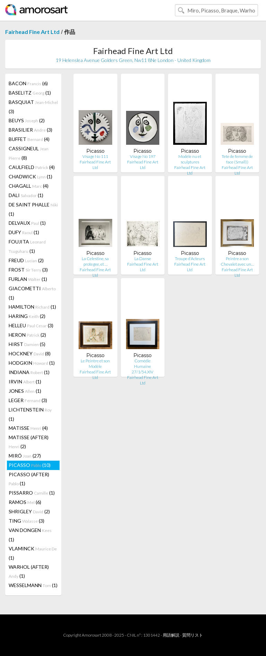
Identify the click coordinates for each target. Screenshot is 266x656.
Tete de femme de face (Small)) (237, 159)
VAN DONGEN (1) (30, 534)
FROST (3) (28, 270)
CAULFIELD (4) (32, 167)
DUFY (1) (24, 232)
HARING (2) (27, 316)
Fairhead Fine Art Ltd (32, 31)
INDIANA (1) (29, 372)
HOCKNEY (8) (30, 353)
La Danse (142, 258)
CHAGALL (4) (28, 186)
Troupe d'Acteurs (190, 258)
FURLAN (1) (28, 279)
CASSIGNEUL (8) (28, 153)
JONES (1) (25, 391)
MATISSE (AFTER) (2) (28, 441)
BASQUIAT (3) (33, 106)
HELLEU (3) (31, 325)
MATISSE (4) (28, 428)
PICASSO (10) (30, 465)
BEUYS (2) (27, 120)
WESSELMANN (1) (33, 585)
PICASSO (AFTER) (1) (29, 478)
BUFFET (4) (29, 139)
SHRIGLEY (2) (29, 511)
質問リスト (192, 635)
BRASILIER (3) (30, 130)
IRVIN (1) (25, 381)
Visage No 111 (95, 156)
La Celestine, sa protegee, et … (95, 261)
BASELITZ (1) (30, 93)
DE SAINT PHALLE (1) (33, 209)
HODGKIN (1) (32, 363)
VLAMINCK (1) (33, 553)
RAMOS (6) (25, 502)
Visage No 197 (143, 156)
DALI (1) (26, 195)
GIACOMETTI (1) (32, 293)
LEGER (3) (28, 400)
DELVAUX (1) (27, 223)
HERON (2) (27, 335)
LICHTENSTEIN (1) (30, 414)
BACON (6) (28, 83)
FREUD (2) (26, 260)
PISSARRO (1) (32, 493)
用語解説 (171, 635)
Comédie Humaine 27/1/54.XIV (142, 366)
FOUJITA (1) (27, 246)
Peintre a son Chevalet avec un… (237, 261)
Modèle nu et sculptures (189, 159)
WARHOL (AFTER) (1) (29, 571)
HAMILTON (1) (32, 307)
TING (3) (26, 521)
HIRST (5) (27, 344)
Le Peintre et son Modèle (95, 363)
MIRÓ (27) (25, 456)
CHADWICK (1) (30, 176)
